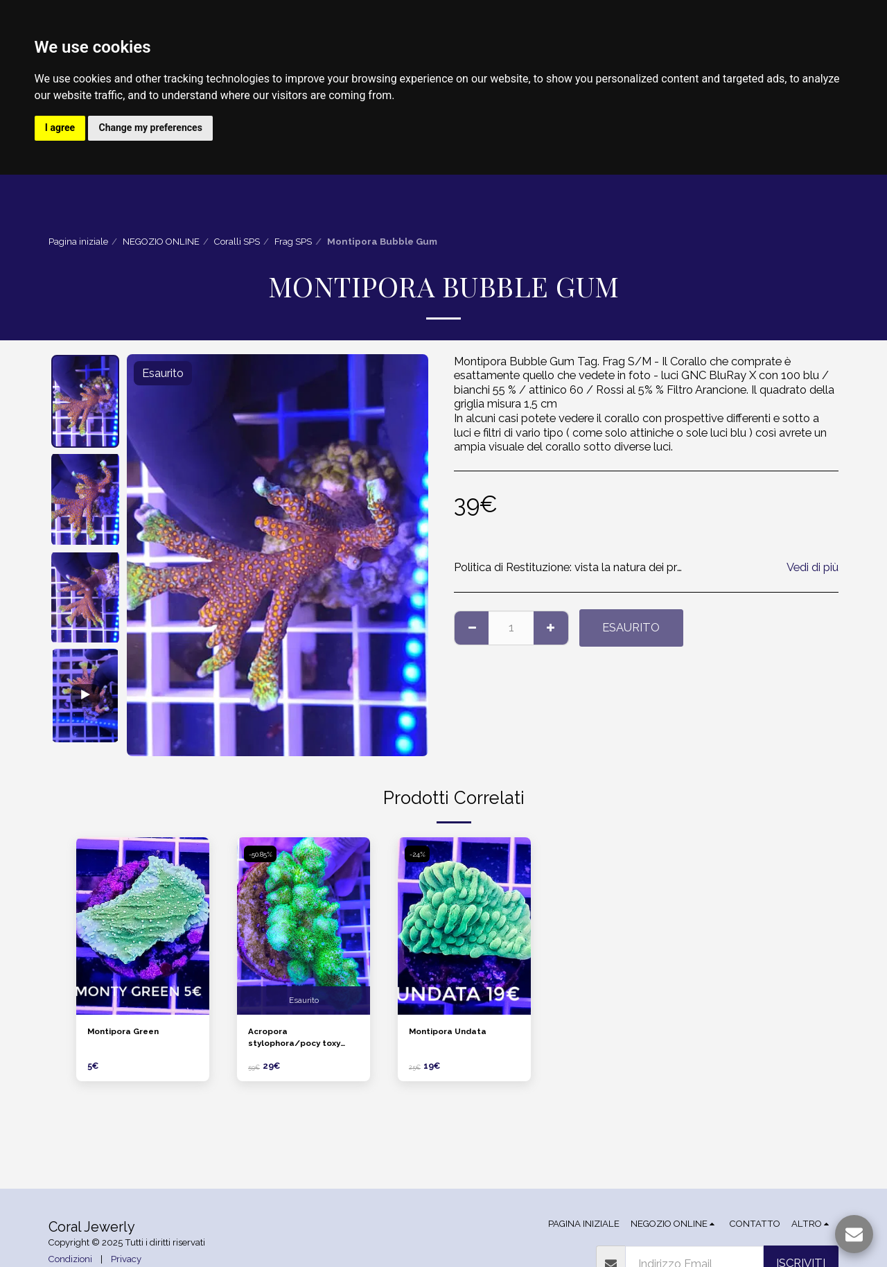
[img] (142, 926)
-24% (418, 854)
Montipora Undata (453, 1033)
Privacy (126, 1260)
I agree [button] (61, 128)
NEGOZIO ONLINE (161, 243)
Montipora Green (128, 1033)
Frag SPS (293, 243)
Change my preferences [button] (152, 128)
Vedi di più (812, 568)
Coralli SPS (237, 243)
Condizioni (70, 1260)
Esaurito (631, 628)
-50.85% (261, 854)
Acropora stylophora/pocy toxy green (299, 1041)
